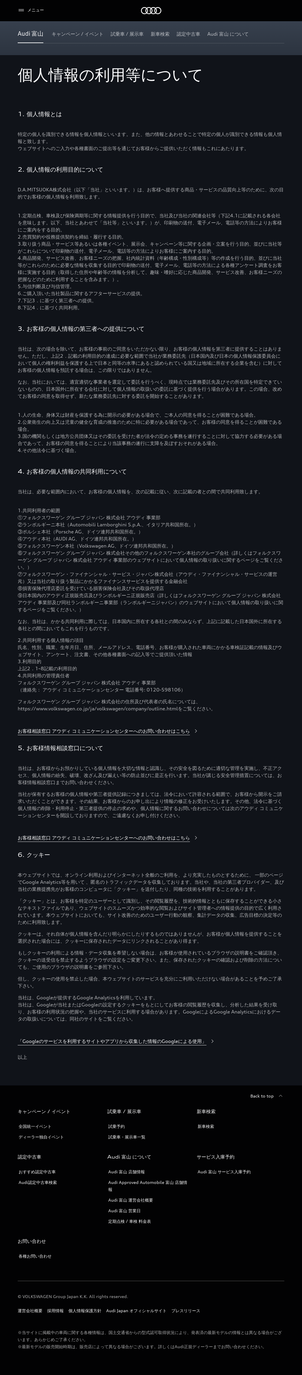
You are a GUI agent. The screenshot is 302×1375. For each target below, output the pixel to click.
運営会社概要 (30, 1310)
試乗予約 (116, 1126)
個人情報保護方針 (84, 1310)
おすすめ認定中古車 (37, 1171)
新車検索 (206, 1126)
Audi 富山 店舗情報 (126, 1171)
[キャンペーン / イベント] (78, 34)
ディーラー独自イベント (41, 1136)
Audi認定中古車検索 (38, 1182)
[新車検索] (160, 34)
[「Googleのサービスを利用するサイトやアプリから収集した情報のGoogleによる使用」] (117, 1041)
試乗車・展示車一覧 (126, 1136)
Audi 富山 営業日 (124, 1210)
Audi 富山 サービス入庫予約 (224, 1171)
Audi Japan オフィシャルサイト (136, 1310)
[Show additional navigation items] (279, 33)
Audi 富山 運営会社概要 (130, 1199)
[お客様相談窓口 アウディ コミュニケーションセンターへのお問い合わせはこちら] (108, 731)
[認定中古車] (188, 34)
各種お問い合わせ (35, 1256)
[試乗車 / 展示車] (127, 34)
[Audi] (151, 10)
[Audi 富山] (30, 34)
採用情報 (55, 1310)
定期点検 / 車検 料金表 (129, 1221)
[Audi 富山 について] (228, 34)
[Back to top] (267, 1096)
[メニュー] (31, 10)
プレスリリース (185, 1310)
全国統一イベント (35, 1126)
